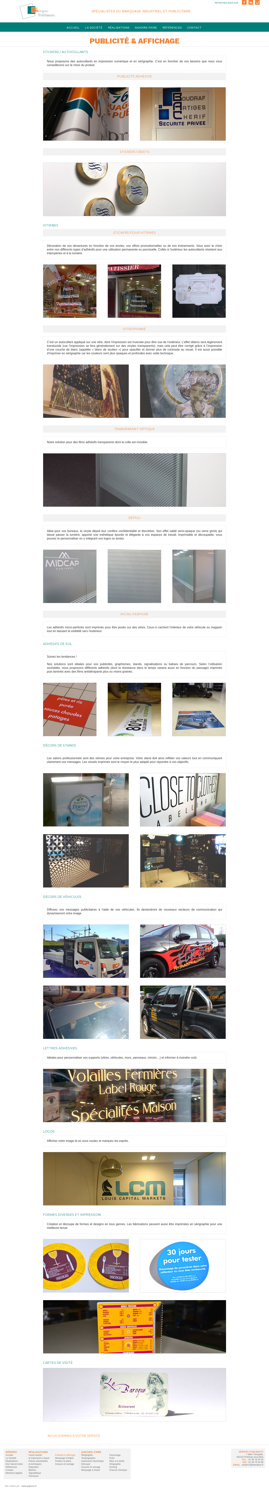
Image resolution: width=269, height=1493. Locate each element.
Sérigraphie (87, 1455)
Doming (113, 1467)
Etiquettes (33, 1467)
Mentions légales (14, 1473)
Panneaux (34, 1476)
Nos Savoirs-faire (14, 1464)
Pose (111, 1458)
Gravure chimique (118, 1470)
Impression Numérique (92, 1461)
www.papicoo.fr (29, 1486)
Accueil (73, 27)
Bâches (32, 1470)
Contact (194, 27)
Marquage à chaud (90, 1470)
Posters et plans (63, 1461)
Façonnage (114, 1455)
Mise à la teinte (116, 1461)
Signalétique (35, 1473)
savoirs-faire (146, 27)
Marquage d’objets (64, 1458)
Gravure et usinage (64, 1464)
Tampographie (88, 1458)
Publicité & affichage (65, 1455)
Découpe (85, 1464)
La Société (11, 1458)
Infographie (114, 1464)
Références (172, 27)
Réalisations (118, 27)
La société (93, 27)
